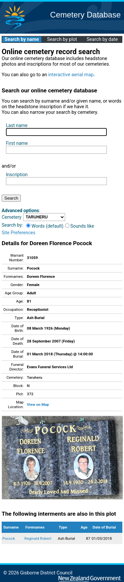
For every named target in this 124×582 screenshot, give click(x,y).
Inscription (17, 174)
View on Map (38, 404)
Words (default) (44, 226)
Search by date (102, 39)
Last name (16, 125)
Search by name (22, 39)
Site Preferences (18, 232)
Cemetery (11, 217)
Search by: (12, 225)
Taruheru (34, 377)
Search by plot (62, 39)
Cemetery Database (85, 14)
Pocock (8, 538)
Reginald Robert (37, 538)
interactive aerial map (71, 75)
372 (30, 394)
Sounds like (79, 226)
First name (17, 143)
